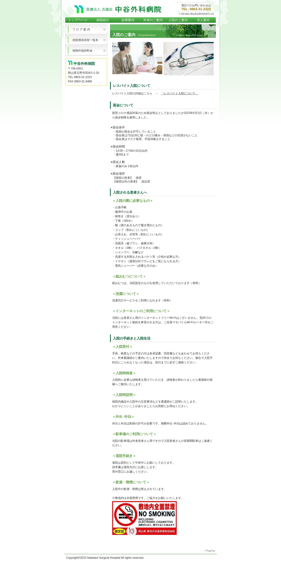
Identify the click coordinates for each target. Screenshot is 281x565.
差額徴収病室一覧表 (85, 40)
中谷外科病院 (119, 9)
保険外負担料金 (82, 50)
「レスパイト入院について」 (179, 93)
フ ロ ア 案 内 (81, 29)
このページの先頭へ (210, 551)
